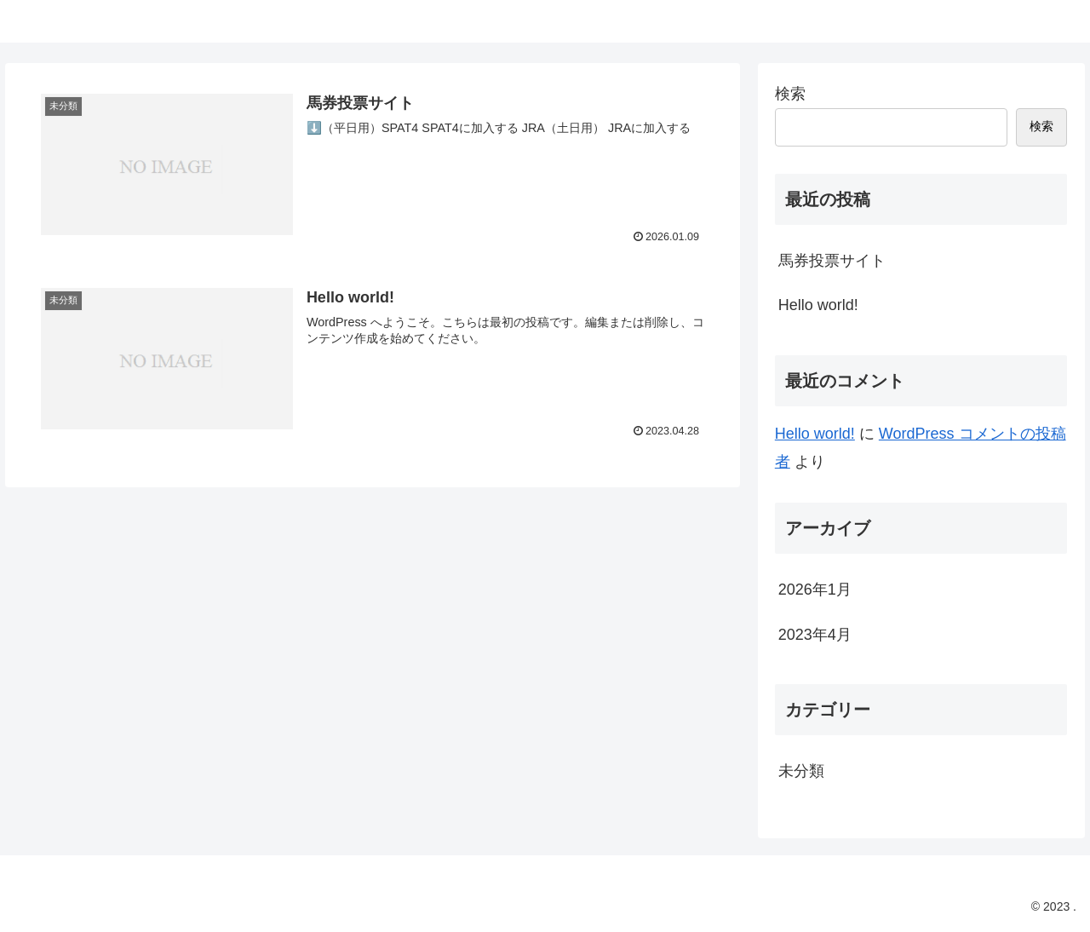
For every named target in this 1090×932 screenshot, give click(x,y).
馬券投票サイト (832, 260)
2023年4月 (815, 634)
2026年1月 (815, 589)
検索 (790, 93)
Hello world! (818, 305)
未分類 (801, 771)
